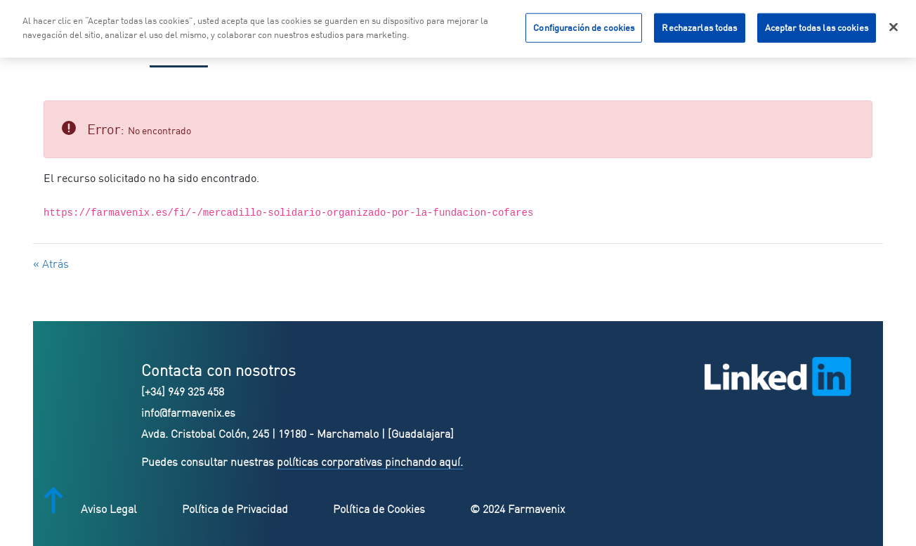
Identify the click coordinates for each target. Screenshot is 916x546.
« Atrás (51, 263)
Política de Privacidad (235, 509)
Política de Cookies (379, 509)
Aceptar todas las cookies (816, 25)
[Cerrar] (893, 25)
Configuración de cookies (583, 25)
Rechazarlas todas (699, 25)
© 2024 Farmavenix (517, 509)
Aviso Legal (109, 509)
